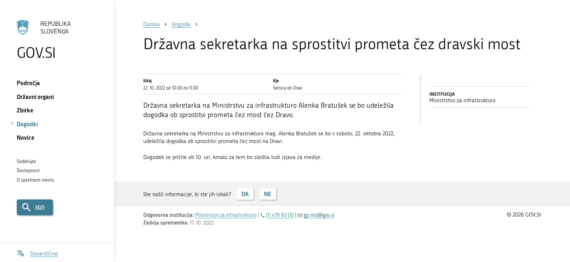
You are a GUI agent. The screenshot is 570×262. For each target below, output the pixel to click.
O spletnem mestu (35, 180)
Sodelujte (26, 161)
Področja (28, 83)
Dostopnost (28, 170)
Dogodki (27, 124)
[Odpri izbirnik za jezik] (37, 252)
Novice (26, 137)
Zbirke (25, 110)
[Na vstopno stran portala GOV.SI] (57, 39)
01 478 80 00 (280, 215)
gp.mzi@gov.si (319, 215)
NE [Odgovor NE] (267, 194)
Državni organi (35, 96)
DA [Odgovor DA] (245, 194)
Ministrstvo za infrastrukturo (225, 215)
